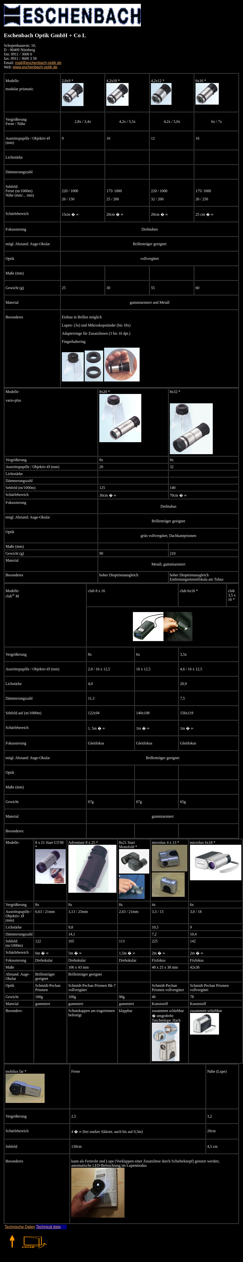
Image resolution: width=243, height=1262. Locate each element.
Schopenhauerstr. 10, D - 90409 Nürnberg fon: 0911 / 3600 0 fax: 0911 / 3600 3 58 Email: (20, 54)
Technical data (48, 1227)
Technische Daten (20, 1227)
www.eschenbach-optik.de (35, 67)
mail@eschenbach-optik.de (38, 63)
